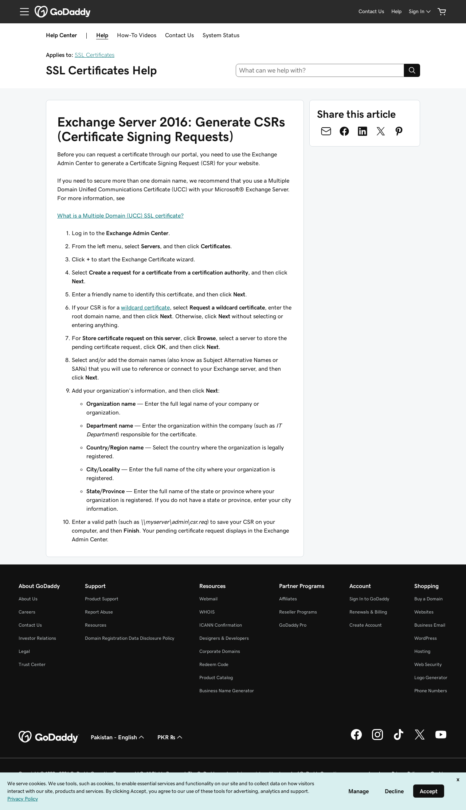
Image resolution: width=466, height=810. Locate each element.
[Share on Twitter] (381, 131)
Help (102, 35)
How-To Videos (136, 35)
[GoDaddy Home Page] (49, 737)
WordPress (425, 638)
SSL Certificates (94, 55)
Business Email (429, 625)
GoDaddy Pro (292, 625)
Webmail (208, 598)
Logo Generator (430, 677)
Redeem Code (213, 664)
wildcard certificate (145, 307)
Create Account (365, 625)
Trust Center (32, 664)
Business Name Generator (226, 690)
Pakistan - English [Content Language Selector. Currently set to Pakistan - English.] (118, 737)
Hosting (422, 651)
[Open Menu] (21, 12)
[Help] (396, 11)
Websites (424, 612)
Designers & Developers (224, 638)
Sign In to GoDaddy (369, 598)
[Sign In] (420, 11)
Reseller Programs (298, 612)
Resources (95, 625)
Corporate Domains (219, 651)
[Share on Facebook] (344, 131)
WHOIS (207, 612)
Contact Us (179, 35)
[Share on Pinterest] (399, 131)
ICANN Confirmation (220, 625)
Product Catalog (216, 677)
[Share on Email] (326, 131)
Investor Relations (37, 638)
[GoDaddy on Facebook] (356, 739)
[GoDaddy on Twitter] (419, 739)
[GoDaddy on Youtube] (440, 739)
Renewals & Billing (368, 612)
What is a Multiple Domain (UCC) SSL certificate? (120, 215)
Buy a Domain (428, 598)
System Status (221, 35)
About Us (28, 598)
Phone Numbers (430, 690)
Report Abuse (99, 612)
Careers (27, 612)
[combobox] (320, 70)
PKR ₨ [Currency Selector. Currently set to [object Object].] (170, 737)
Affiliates (288, 598)
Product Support (101, 598)
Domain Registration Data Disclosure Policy (129, 638)
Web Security (428, 664)
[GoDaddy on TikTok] (398, 739)
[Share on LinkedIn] (362, 131)
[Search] (412, 70)
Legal (24, 651)
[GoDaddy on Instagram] (377, 739)
